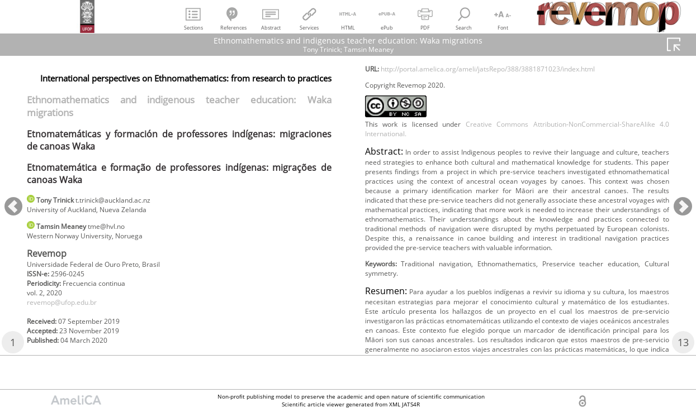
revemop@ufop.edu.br (69, 313)
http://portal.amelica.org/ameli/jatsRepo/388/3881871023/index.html (512, 88)
